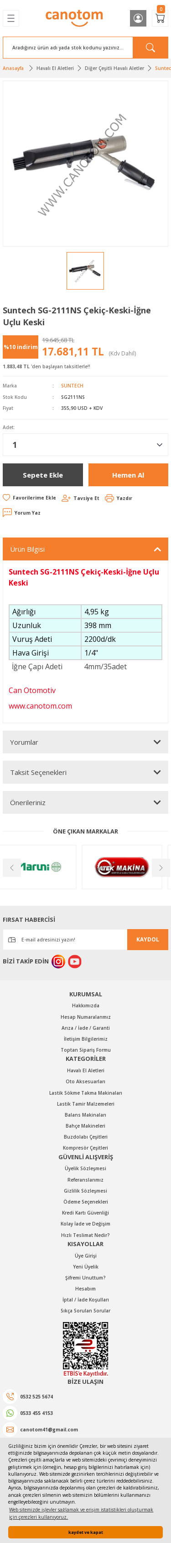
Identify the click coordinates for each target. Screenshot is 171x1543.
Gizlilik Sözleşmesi (85, 1191)
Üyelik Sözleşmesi (85, 1168)
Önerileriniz (28, 802)
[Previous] (11, 867)
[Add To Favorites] (29, 498)
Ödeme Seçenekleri (85, 1202)
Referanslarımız (85, 1180)
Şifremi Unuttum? (85, 1277)
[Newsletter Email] (85, 939)
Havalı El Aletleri (85, 1070)
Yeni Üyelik (85, 1266)
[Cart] (160, 18)
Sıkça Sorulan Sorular (85, 1310)
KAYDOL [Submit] (147, 939)
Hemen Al (128, 474)
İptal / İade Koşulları (85, 1299)
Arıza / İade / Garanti (86, 1028)
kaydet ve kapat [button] (85, 1532)
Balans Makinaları (85, 1115)
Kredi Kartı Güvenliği (85, 1213)
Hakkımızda (85, 1005)
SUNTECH (72, 385)
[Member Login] (138, 18)
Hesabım (85, 1288)
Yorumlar (24, 742)
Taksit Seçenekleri (38, 772)
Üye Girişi (86, 1256)
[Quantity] (85, 444)
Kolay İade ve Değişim (85, 1223)
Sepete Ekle (43, 474)
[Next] (160, 867)
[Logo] (74, 18)
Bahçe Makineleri (85, 1126)
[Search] (85, 48)
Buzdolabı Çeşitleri (86, 1137)
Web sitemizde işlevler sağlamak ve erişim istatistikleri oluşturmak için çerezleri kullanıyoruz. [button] (81, 1513)
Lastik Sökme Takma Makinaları (85, 1093)
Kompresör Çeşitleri (85, 1148)
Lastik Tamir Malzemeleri (85, 1104)
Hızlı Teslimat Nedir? (85, 1235)
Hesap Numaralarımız (86, 1017)
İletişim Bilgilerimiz (86, 1039)
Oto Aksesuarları (85, 1081)
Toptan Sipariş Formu (86, 1050)
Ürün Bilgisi (27, 549)
